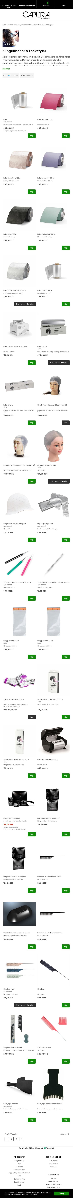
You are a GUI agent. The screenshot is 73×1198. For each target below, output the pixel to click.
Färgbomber (19, 1161)
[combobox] (27, 76)
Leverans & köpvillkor (53, 1184)
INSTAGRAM (53, 1164)
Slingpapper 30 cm (45, 641)
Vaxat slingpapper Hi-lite (13, 699)
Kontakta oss (53, 1181)
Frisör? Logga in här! (27, 5)
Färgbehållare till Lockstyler (48, 818)
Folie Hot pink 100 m (45, 119)
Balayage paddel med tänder (49, 1104)
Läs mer (6, 68)
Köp (31, 136)
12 (5, 75)
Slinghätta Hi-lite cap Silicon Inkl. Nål (52, 405)
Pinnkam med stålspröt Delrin (49, 877)
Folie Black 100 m (10, 234)
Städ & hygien (19, 1182)
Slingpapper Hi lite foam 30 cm (16, 759)
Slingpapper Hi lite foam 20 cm (50, 699)
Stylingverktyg (19, 1179)
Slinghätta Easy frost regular (14, 523)
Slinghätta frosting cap (46, 465)
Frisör (19, 1185)
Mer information (32, 1194)
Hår (19, 1164)
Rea (19, 1176)
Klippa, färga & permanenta (19, 25)
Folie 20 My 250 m (44, 290)
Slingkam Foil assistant (12, 1047)
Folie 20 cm (42, 346)
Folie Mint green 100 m (46, 234)
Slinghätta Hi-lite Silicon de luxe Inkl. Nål (19, 465)
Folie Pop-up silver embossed (15, 346)
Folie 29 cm (8, 405)
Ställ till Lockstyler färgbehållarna (16, 933)
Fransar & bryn (19, 1170)
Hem (4, 25)
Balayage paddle (10, 1104)
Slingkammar (8, 989)
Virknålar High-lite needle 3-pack (17, 582)
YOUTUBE (53, 1167)
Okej (61, 1193)
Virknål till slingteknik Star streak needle (53, 582)
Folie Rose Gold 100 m (12, 178)
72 (15, 75)
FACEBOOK (54, 1161)
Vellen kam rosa (44, 1047)
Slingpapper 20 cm (11, 641)
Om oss (54, 1178)
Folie (5, 119)
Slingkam (41, 989)
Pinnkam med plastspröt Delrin (50, 933)
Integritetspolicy (53, 1187)
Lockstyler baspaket (11, 818)
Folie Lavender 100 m (45, 178)
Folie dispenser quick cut (47, 759)
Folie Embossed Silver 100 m (14, 290)
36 (10, 75)
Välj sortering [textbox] (26, 76)
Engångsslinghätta (45, 523)
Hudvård (19, 1167)
